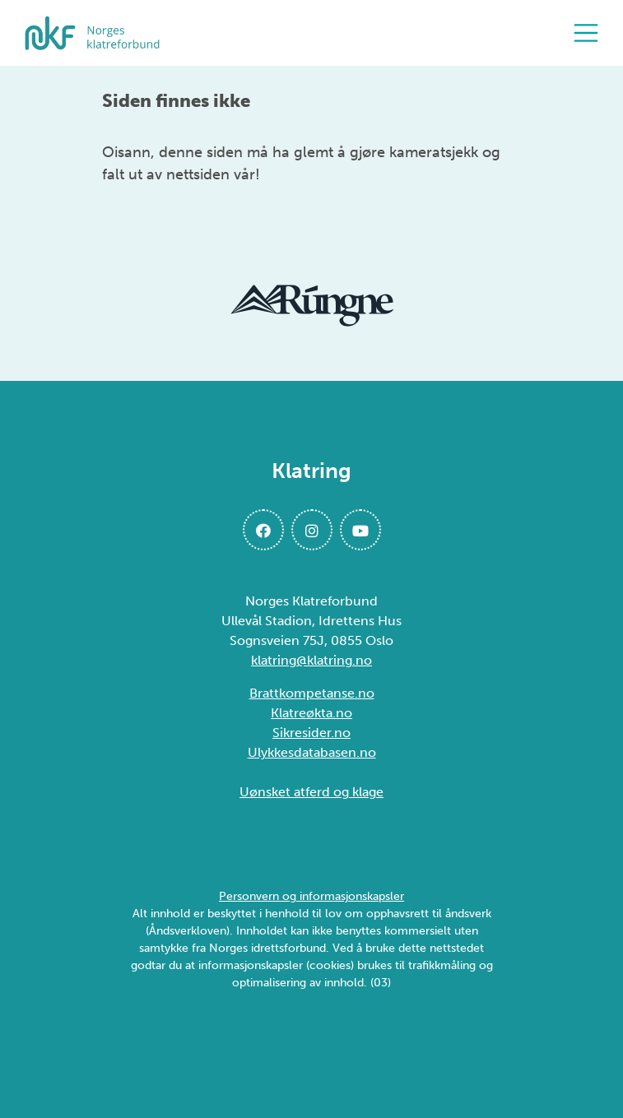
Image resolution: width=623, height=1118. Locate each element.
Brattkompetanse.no (311, 693)
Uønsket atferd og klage (311, 792)
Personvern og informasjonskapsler (311, 896)
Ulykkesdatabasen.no (312, 752)
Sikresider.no (311, 732)
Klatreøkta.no (311, 713)
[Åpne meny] (590, 33)
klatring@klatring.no (311, 660)
